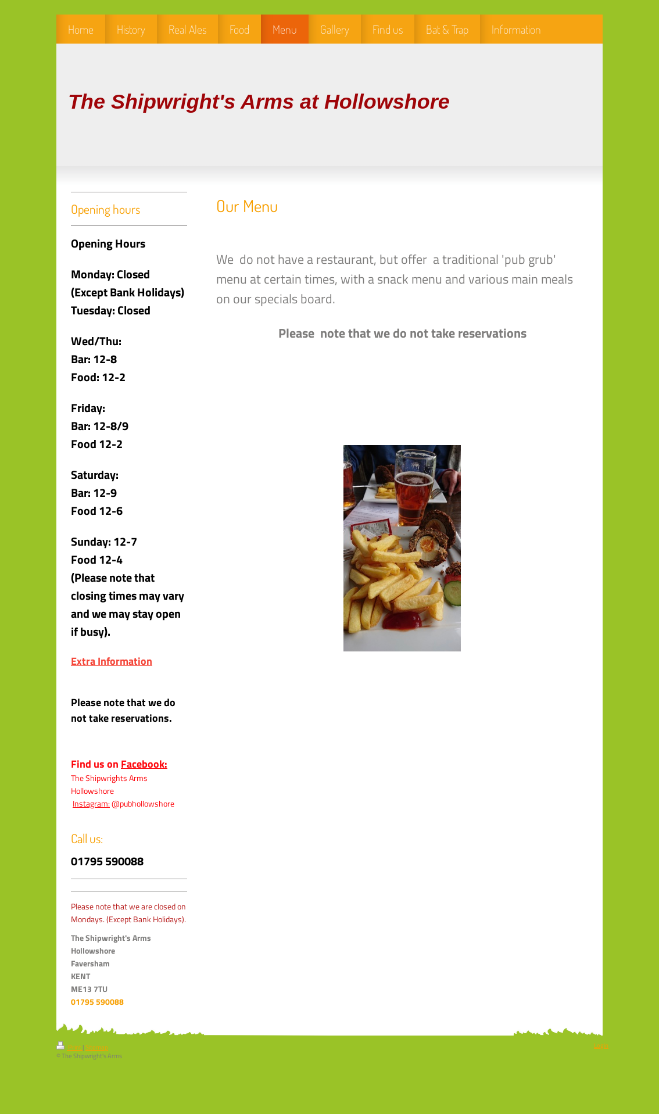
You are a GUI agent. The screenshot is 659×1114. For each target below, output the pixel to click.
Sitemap (96, 1047)
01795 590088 (97, 1001)
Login (601, 1045)
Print (69, 1047)
